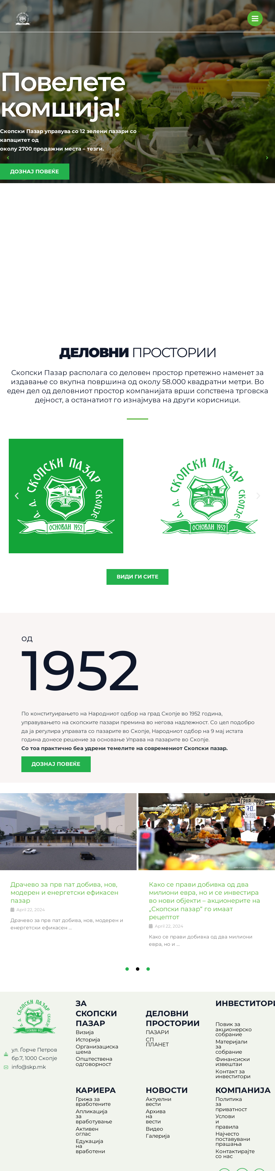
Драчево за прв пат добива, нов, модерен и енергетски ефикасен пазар (69, 896)
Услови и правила (239, 1109)
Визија (85, 1035)
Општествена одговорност (94, 1064)
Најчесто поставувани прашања (232, 1121)
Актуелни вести (167, 1097)
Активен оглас (95, 1121)
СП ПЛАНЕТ (162, 1042)
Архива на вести (168, 1104)
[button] (11, 158)
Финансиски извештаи (232, 1059)
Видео (154, 1111)
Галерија (158, 1118)
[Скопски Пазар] (22, 20)
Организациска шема (97, 1052)
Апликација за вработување (95, 1111)
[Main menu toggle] (255, 19)
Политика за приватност (232, 1099)
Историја (88, 1042)
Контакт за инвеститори (232, 1072)
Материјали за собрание (235, 1047)
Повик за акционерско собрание (233, 1032)
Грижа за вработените (93, 1099)
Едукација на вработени (93, 1131)
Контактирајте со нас (238, 1136)
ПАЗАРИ (157, 1035)
